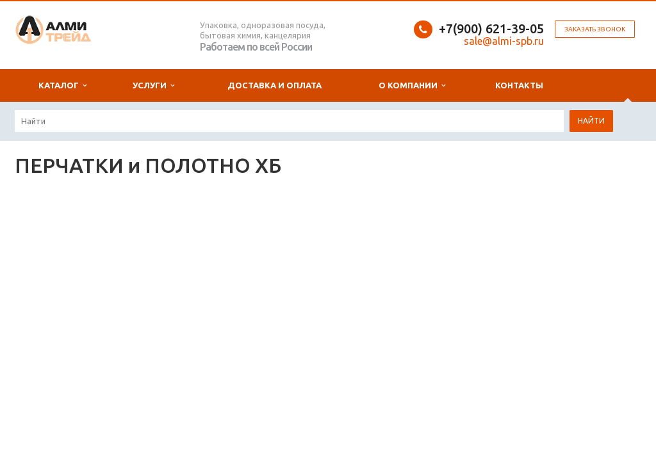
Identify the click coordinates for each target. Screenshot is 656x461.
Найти (591, 121)
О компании (412, 85)
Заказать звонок (594, 29)
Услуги (153, 85)
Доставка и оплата (274, 85)
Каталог (62, 85)
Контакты (519, 85)
